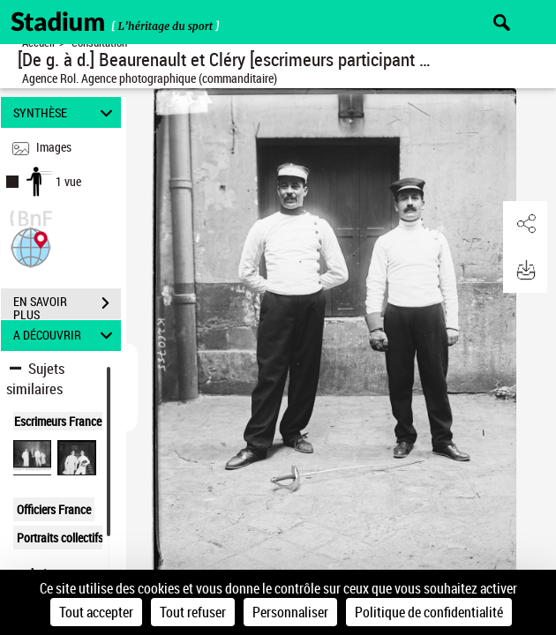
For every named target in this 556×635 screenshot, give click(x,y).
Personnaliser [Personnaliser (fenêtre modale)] (290, 612)
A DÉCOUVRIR (65, 335)
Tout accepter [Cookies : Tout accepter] (96, 612)
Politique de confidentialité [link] (429, 612)
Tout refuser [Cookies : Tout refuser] (193, 612)
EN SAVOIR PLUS (67, 305)
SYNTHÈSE (65, 112)
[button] (31, 245)
